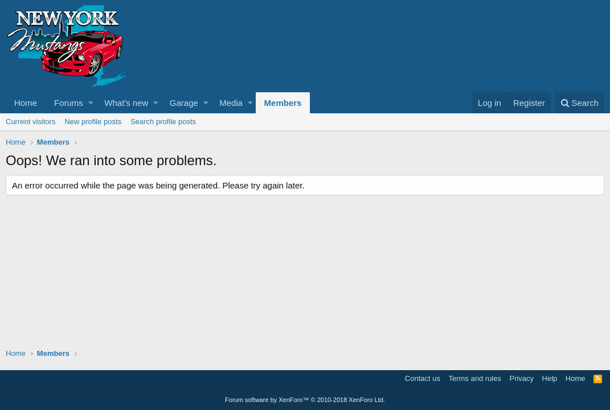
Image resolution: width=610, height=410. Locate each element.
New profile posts (92, 121)
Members (283, 103)
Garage (184, 103)
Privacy (521, 378)
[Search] (579, 102)
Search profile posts (163, 121)
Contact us (422, 378)
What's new (126, 103)
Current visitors (30, 121)
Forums (68, 103)
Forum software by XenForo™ (305, 399)
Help (550, 378)
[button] (90, 102)
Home (25, 103)
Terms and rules (474, 378)
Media (231, 103)
